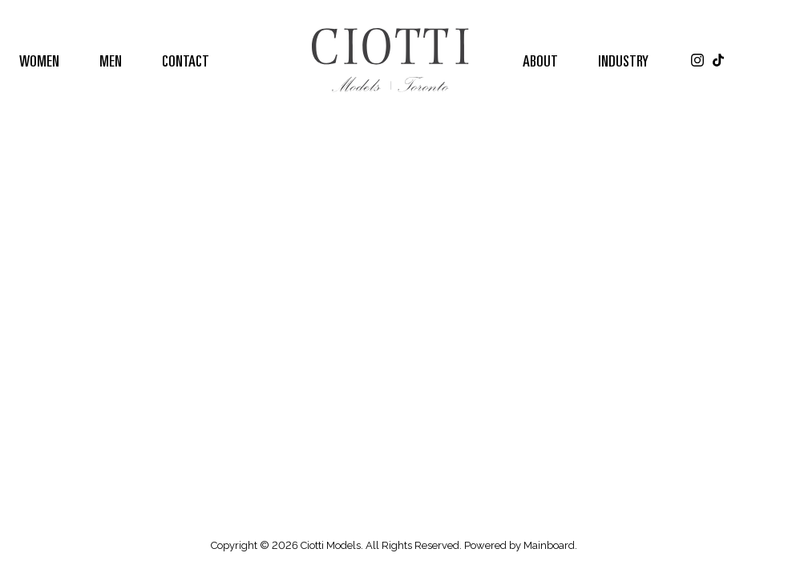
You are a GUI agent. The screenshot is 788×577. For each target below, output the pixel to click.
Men (110, 60)
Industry (623, 60)
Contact (185, 60)
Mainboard (549, 545)
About (540, 60)
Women (39, 60)
